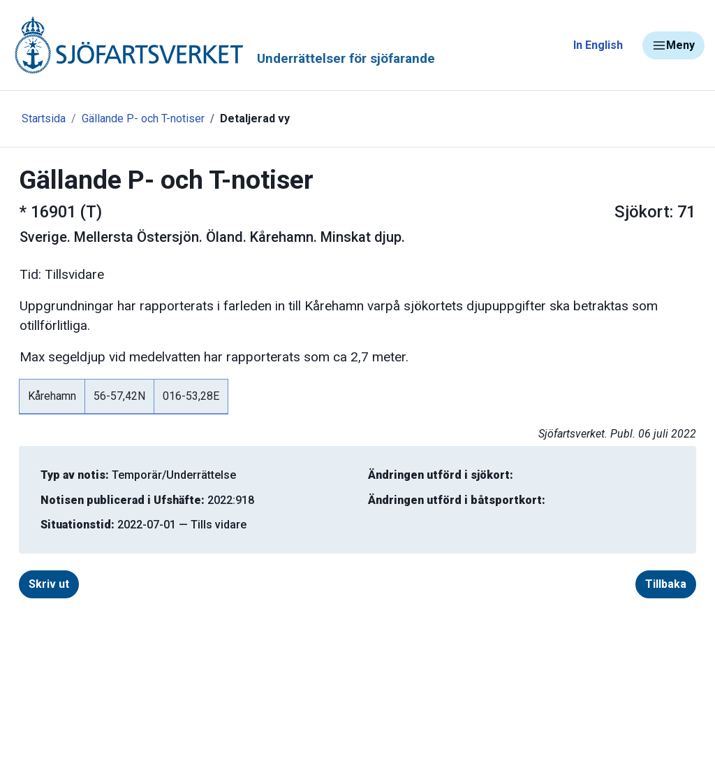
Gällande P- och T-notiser (143, 118)
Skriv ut (49, 584)
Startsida (44, 118)
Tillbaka (665, 584)
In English (598, 45)
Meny (673, 45)
